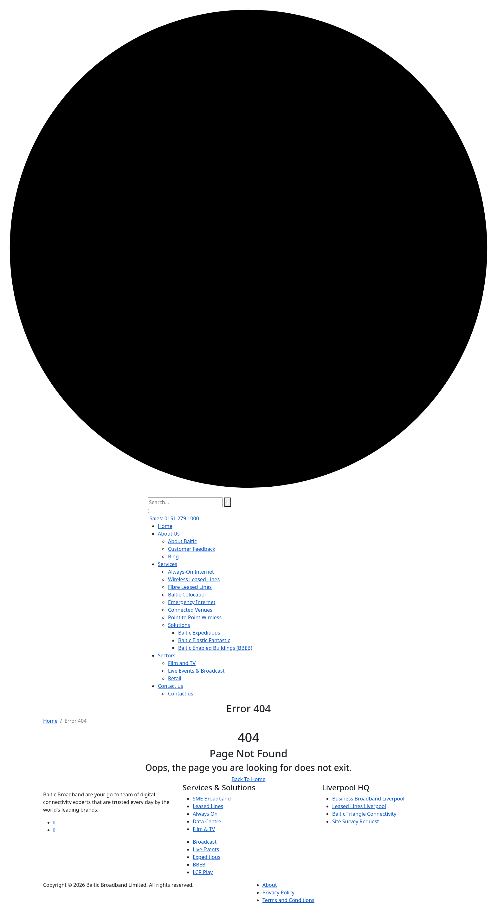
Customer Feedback (191, 548)
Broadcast (204, 841)
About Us (169, 533)
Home (165, 526)
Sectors (166, 655)
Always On (205, 813)
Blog (173, 556)
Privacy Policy (278, 892)
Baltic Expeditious (199, 632)
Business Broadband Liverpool (368, 798)
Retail (174, 678)
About (269, 884)
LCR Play (203, 872)
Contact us (170, 685)
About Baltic (182, 541)
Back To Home (249, 779)
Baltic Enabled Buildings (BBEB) (215, 647)
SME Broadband (212, 798)
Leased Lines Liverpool (359, 806)
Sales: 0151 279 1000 (173, 518)
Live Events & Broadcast (196, 670)
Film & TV (204, 829)
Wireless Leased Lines (194, 579)
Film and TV (182, 663)
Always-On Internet (191, 571)
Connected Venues (190, 609)
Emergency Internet (192, 602)
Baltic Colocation (188, 594)
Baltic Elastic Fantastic (204, 640)
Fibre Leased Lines (190, 586)
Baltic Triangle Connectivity (364, 813)
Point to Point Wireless (195, 617)
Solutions (179, 625)
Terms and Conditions (288, 900)
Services (167, 564)
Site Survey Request (355, 821)
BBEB (199, 864)
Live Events (206, 849)
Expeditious (206, 856)
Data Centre (207, 821)
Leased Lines (208, 806)
